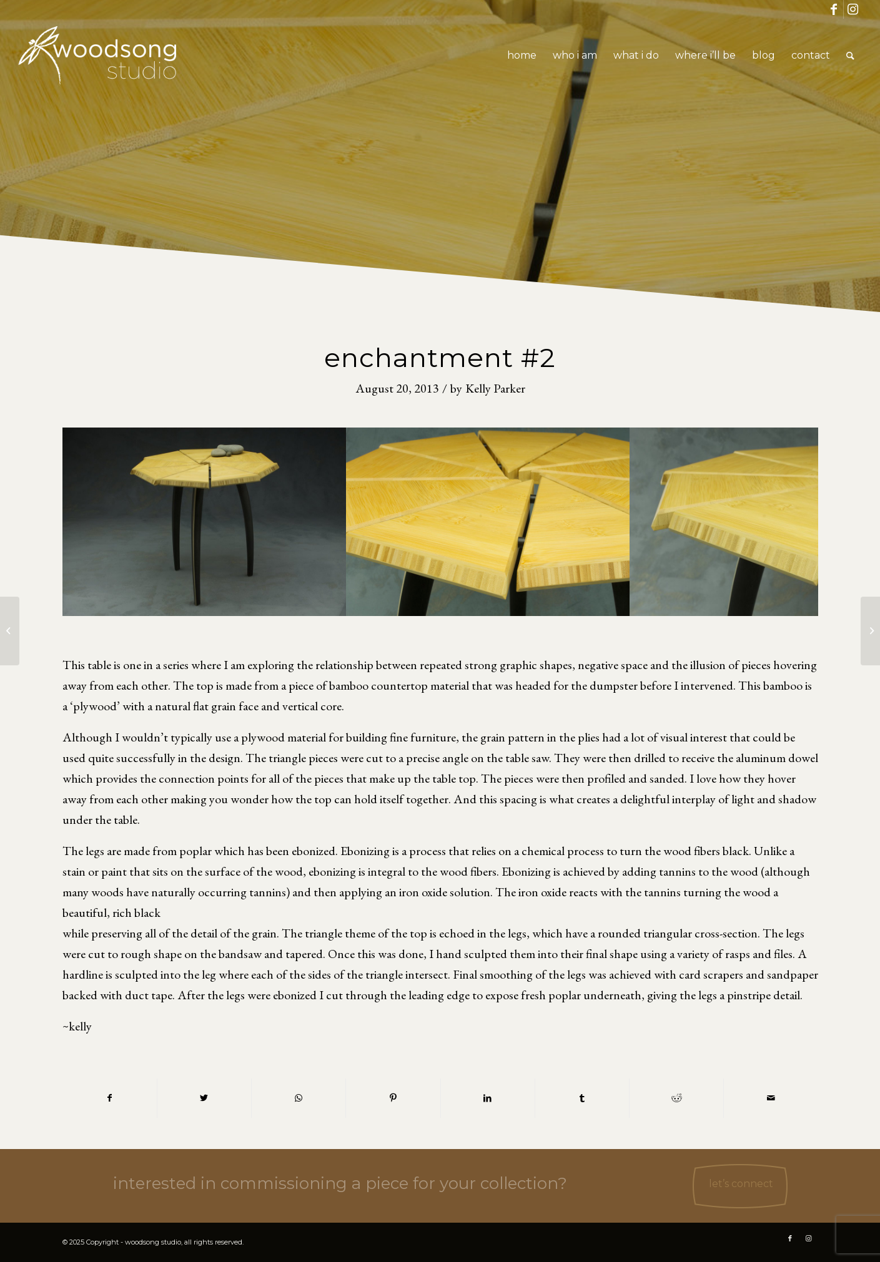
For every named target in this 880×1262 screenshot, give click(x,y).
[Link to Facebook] (834, 9)
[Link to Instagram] (853, 9)
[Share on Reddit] (676, 1098)
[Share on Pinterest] (393, 1098)
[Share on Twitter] (204, 1098)
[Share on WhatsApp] (298, 1098)
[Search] (850, 55)
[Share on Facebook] (109, 1098)
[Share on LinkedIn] (488, 1098)
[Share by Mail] (771, 1098)
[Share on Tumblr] (582, 1098)
